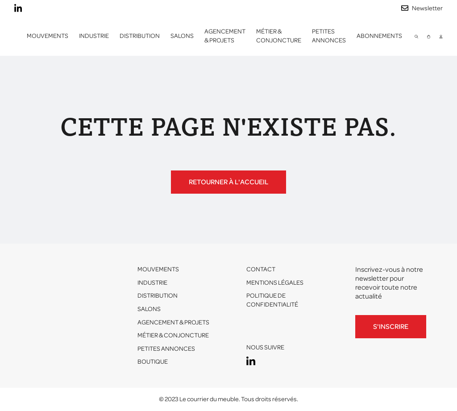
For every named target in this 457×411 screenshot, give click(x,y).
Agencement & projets (224, 36)
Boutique (152, 361)
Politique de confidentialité (272, 300)
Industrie (152, 282)
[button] (94, 36)
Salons (182, 36)
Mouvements (47, 36)
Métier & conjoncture (278, 36)
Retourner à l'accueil (228, 182)
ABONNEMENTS (379, 36)
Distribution (157, 295)
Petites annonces (329, 36)
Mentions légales (274, 282)
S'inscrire (390, 326)
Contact (260, 269)
